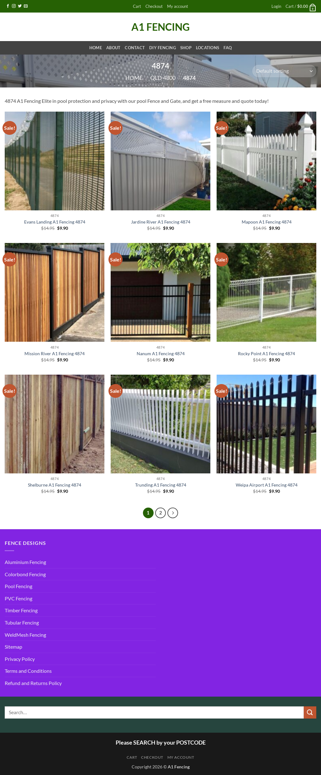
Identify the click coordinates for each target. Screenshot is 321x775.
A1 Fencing (160, 27)
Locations (207, 47)
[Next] (172, 513)
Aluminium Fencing (25, 562)
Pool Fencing (18, 586)
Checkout (154, 6)
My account (177, 6)
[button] (276, 6)
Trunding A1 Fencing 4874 (160, 485)
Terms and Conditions (28, 671)
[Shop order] (284, 71)
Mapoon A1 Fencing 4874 (267, 221)
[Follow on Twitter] (20, 6)
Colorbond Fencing (25, 574)
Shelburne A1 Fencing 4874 (54, 485)
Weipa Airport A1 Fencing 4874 (266, 485)
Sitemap (13, 647)
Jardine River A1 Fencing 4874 (160, 221)
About (113, 47)
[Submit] (310, 712)
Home (95, 47)
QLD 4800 (163, 77)
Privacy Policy (20, 659)
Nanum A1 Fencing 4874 (161, 353)
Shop (186, 47)
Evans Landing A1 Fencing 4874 (54, 221)
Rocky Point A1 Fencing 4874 (266, 353)
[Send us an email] (26, 6)
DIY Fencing (162, 47)
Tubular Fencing (22, 622)
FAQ (228, 47)
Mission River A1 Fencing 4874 (54, 353)
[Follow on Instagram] (14, 6)
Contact (135, 47)
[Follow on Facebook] (8, 6)
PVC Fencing (18, 598)
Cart (137, 6)
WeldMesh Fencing (25, 635)
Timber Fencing (21, 610)
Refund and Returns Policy (33, 683)
